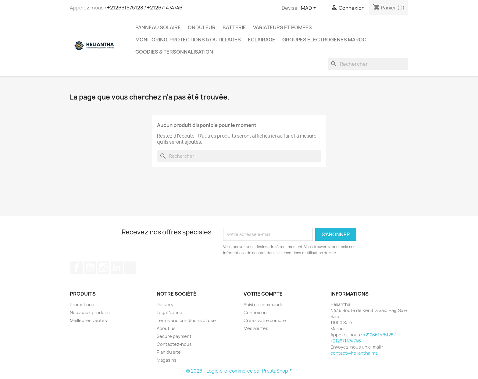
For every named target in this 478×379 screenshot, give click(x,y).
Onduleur (202, 27)
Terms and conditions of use (186, 320)
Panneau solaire (158, 27)
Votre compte (263, 293)
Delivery (165, 304)
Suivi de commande (264, 304)
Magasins (167, 360)
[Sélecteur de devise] (309, 8)
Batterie (234, 27)
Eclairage (261, 39)
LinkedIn (117, 267)
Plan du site (169, 352)
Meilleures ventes (88, 320)
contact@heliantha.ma (354, 353)
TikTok (130, 267)
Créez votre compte (265, 320)
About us (166, 328)
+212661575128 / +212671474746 (144, 7)
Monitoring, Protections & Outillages (188, 39)
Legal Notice (169, 312)
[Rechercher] (368, 64)
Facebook (76, 267)
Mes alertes (256, 328)
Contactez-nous (174, 344)
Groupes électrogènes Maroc (324, 39)
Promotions (82, 304)
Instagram (103, 267)
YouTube (90, 267)
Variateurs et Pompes (282, 27)
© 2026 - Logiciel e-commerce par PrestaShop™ (239, 371)
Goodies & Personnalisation (174, 51)
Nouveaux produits (90, 312)
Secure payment (174, 336)
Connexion (255, 312)
